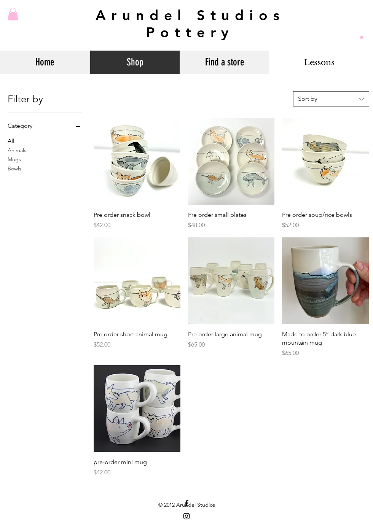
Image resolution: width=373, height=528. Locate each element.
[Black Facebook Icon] (186, 503)
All (11, 141)
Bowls (14, 168)
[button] (13, 14)
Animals (17, 150)
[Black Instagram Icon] (186, 516)
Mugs (14, 159)
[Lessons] (319, 62)
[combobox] (331, 99)
